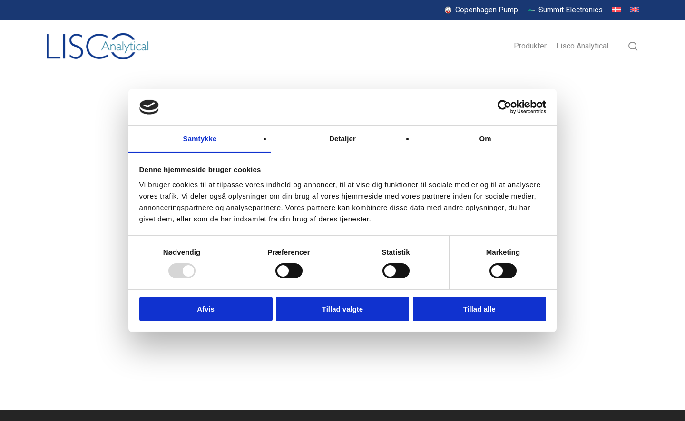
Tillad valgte (342, 309)
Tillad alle (479, 309)
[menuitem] (616, 10)
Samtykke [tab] (200, 138)
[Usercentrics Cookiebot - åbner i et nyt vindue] (504, 107)
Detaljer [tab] (342, 138)
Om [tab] (485, 138)
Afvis (206, 309)
